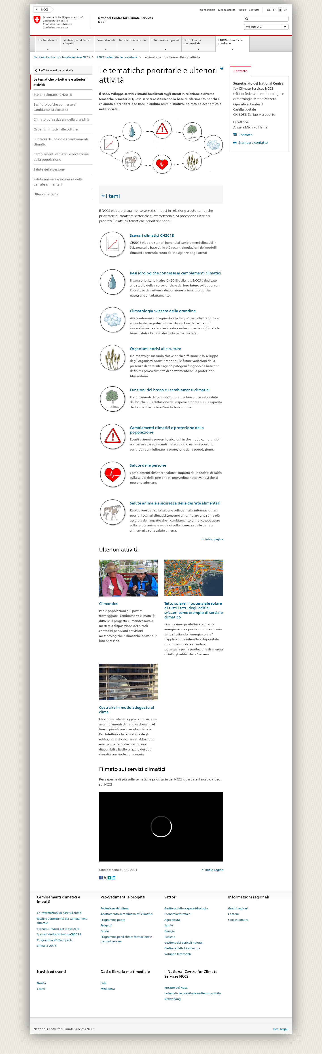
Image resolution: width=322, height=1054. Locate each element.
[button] (247, 19)
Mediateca (108, 988)
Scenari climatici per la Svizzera (58, 928)
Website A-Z (266, 26)
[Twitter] (105, 877)
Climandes (108, 603)
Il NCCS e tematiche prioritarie (230, 43)
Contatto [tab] (240, 71)
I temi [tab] (113, 196)
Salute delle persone (49, 169)
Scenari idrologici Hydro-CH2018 (59, 934)
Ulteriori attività (46, 194)
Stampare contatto (252, 142)
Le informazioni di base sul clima (59, 913)
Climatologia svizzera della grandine (61, 119)
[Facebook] (101, 877)
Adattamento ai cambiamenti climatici (127, 914)
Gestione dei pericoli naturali (183, 942)
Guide (105, 931)
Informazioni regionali (165, 40)
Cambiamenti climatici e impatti (76, 41)
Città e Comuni (238, 919)
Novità (41, 983)
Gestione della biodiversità (182, 948)
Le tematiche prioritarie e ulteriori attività (192, 993)
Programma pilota (113, 919)
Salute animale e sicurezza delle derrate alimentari (58, 181)
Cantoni (233, 914)
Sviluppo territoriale (178, 954)
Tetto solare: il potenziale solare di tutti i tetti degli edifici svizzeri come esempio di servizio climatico (193, 610)
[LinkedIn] (113, 877)
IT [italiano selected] (280, 9)
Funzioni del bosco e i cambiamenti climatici (61, 141)
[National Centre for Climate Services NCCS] (97, 22)
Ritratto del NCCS (176, 987)
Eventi (41, 988)
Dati (103, 983)
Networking (172, 999)
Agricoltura (172, 919)
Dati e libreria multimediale (192, 41)
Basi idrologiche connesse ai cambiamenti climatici (55, 107)
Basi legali (280, 1029)
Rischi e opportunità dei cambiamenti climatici (62, 921)
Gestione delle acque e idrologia (186, 908)
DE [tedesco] (269, 9)
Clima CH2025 (46, 945)
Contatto (254, 9)
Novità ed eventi (48, 40)
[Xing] (110, 877)
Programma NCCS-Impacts (54, 940)
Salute (168, 925)
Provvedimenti (106, 40)
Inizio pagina (214, 539)
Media (242, 9)
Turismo (169, 937)
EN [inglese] (286, 9)
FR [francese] (274, 9)
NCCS (42, 9)
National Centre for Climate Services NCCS (62, 57)
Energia (169, 931)
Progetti (106, 925)
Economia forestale (177, 914)
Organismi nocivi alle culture (56, 129)
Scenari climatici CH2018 (53, 94)
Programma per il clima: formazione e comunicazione (126, 939)
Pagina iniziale (207, 9)
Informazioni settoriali (133, 40)
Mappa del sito (226, 9)
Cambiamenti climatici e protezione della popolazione (61, 156)
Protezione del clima (114, 908)
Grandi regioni (238, 908)
